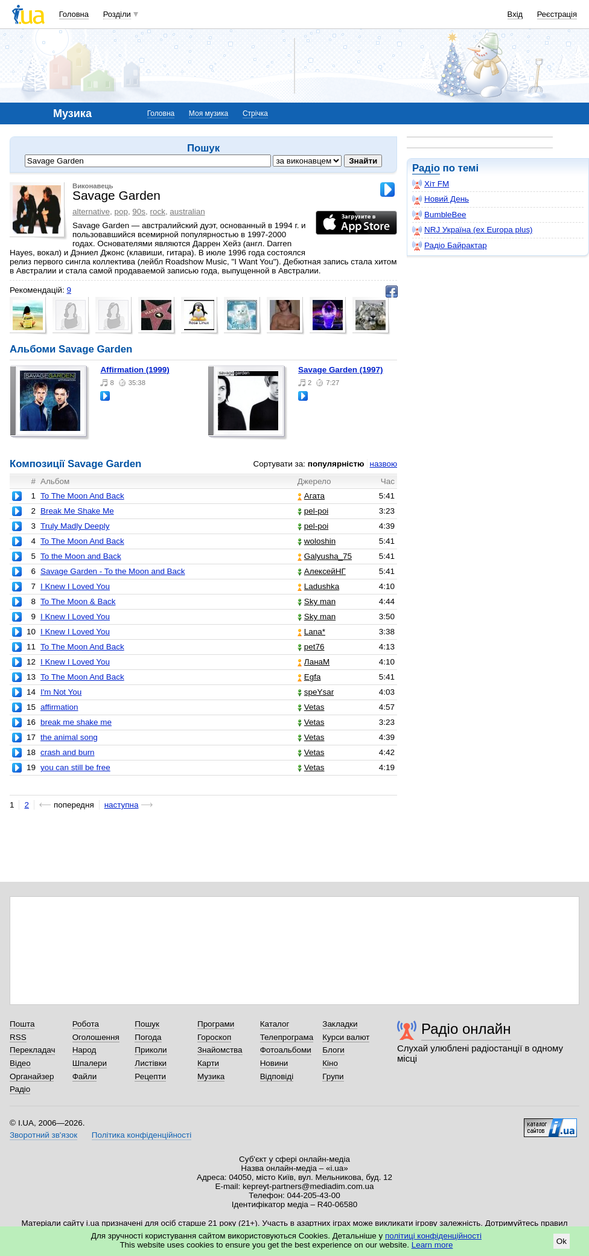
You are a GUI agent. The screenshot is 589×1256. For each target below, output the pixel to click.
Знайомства (220, 1049)
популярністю (336, 463)
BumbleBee (439, 215)
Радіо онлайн (466, 1029)
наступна (121, 804)
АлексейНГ (322, 571)
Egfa (309, 676)
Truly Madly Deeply (75, 526)
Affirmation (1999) (134, 369)
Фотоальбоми (285, 1049)
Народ (84, 1049)
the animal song (69, 737)
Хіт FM (430, 184)
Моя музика (208, 113)
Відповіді (277, 1076)
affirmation (59, 707)
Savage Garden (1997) (340, 369)
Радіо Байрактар (449, 245)
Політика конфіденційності (141, 1135)
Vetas (311, 707)
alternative (91, 211)
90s (138, 211)
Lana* (311, 631)
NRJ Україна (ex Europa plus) (472, 230)
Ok (561, 1241)
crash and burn (67, 752)
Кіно (330, 1063)
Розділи (117, 14)
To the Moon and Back (80, 556)
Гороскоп (214, 1037)
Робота (85, 1023)
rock (157, 211)
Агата (311, 495)
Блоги (333, 1049)
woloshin (317, 541)
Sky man (317, 601)
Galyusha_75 (325, 556)
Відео (20, 1063)
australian (187, 211)
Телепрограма (287, 1037)
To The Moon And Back (82, 495)
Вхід (515, 14)
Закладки (339, 1023)
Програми (215, 1023)
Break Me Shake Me (77, 510)
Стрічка (255, 113)
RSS (18, 1037)
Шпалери (89, 1063)
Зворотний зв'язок (43, 1135)
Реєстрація (557, 14)
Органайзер (32, 1076)
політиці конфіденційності (433, 1235)
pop (120, 211)
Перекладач (32, 1049)
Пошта (22, 1023)
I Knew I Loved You (75, 586)
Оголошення (95, 1037)
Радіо (426, 168)
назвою (383, 463)
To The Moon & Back (78, 601)
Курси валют (345, 1037)
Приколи (151, 1049)
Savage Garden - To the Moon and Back (112, 571)
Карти (208, 1063)
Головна (74, 14)
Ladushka (318, 586)
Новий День (440, 199)
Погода (148, 1037)
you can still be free (75, 767)
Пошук (147, 1023)
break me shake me (76, 722)
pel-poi (313, 510)
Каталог (275, 1023)
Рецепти (150, 1076)
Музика (210, 1076)
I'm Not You (60, 692)
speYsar (316, 692)
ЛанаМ (314, 661)
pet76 (311, 646)
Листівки (151, 1063)
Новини (274, 1063)
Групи (332, 1076)
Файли (84, 1076)
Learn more (432, 1244)
